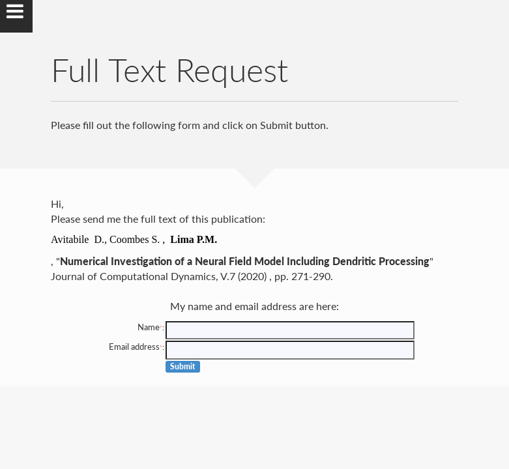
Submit (183, 366)
